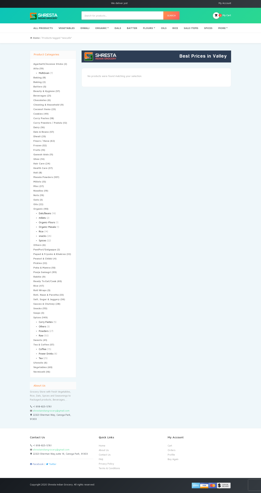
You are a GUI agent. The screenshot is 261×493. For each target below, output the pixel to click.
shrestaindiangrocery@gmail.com (51, 410)
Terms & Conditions (109, 468)
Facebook (37, 464)
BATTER (132, 28)
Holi (35, 172)
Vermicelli (39, 371)
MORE (222, 28)
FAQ (101, 459)
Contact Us (105, 454)
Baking (37, 77)
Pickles (37, 263)
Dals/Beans (45, 213)
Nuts (36, 195)
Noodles (38, 190)
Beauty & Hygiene (44, 91)
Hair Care (39, 163)
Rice (41, 231)
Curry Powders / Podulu (47, 122)
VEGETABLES (67, 28)
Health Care (40, 168)
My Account (225, 3)
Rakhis (37, 276)
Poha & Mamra (42, 267)
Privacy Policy (106, 463)
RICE (175, 28)
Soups (36, 312)
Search (171, 15)
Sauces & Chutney (44, 303)
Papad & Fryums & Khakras (49, 254)
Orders (171, 450)
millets (42, 217)
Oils (35, 204)
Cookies (38, 113)
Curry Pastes (41, 118)
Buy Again (173, 459)
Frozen (37, 145)
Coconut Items (42, 109)
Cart (170, 445)
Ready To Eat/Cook (44, 281)
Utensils (38, 362)
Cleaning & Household (46, 104)
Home (102, 445)
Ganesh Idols (41, 154)
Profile (171, 454)
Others (37, 245)
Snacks (37, 308)
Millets (37, 181)
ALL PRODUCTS (43, 28)
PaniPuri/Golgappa (44, 249)
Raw (41, 335)
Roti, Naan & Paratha (46, 294)
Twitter (51, 464)
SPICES (208, 28)
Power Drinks (46, 353)
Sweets (37, 340)
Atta (36, 68)
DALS (118, 28)
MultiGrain (44, 73)
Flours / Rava (41, 140)
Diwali (37, 136)
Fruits (36, 149)
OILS (164, 28)
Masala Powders (43, 177)
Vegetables (40, 367)
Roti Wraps (40, 290)
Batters (37, 86)
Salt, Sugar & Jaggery (46, 299)
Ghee (36, 159)
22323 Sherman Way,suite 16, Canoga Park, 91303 (59, 453)
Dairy (36, 127)
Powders (44, 331)
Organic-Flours (47, 222)
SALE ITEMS (191, 28)
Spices (42, 240)
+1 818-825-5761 (41, 406)
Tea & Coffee (41, 344)
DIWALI (84, 28)
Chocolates (40, 100)
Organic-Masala (47, 226)
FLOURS (148, 28)
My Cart (222, 15)
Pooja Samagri (42, 272)
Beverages (39, 95)
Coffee (42, 349)
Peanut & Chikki (42, 258)
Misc (36, 186)
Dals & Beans (41, 131)
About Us (104, 450)
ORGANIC (101, 28)
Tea (41, 358)
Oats (36, 199)
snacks (42, 235)
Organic (38, 208)
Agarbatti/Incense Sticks (48, 63)
